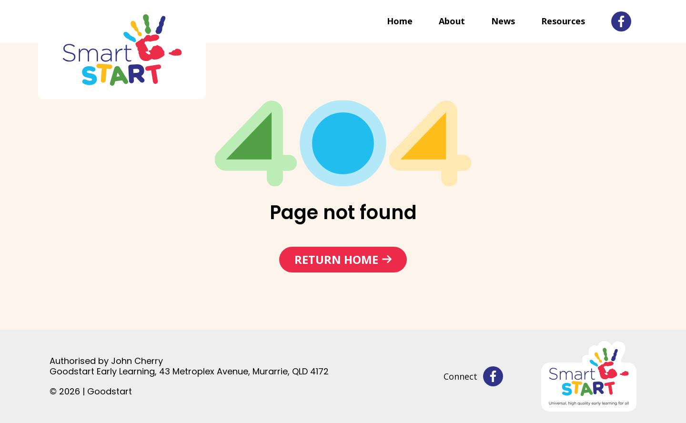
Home (400, 21)
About (452, 21)
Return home (336, 259)
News (503, 21)
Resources (563, 21)
